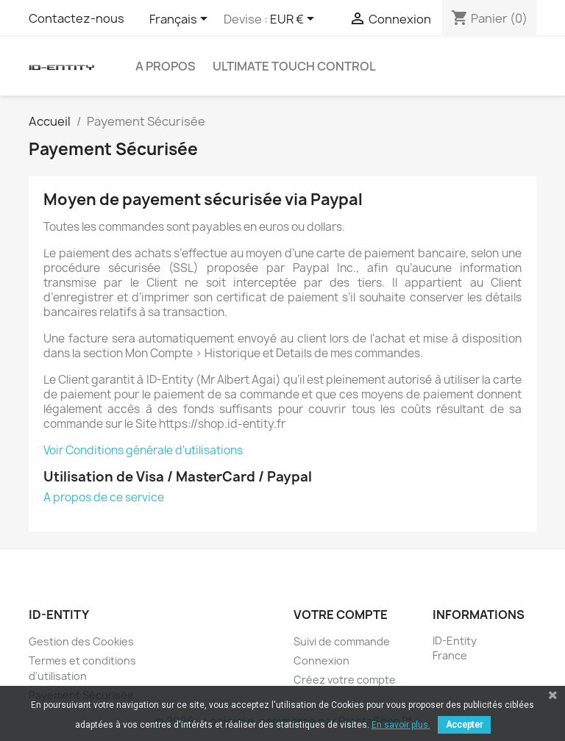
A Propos (165, 66)
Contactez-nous (76, 18)
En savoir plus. (401, 725)
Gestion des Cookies (81, 641)
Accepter (464, 725)
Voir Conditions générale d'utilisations (143, 450)
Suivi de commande (342, 641)
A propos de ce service (103, 497)
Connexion (321, 660)
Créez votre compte (345, 680)
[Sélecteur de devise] (294, 20)
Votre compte (341, 614)
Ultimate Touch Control (294, 66)
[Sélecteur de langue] (181, 20)
